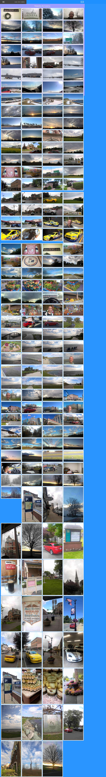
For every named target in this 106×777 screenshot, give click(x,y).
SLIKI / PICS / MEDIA (13, 2)
